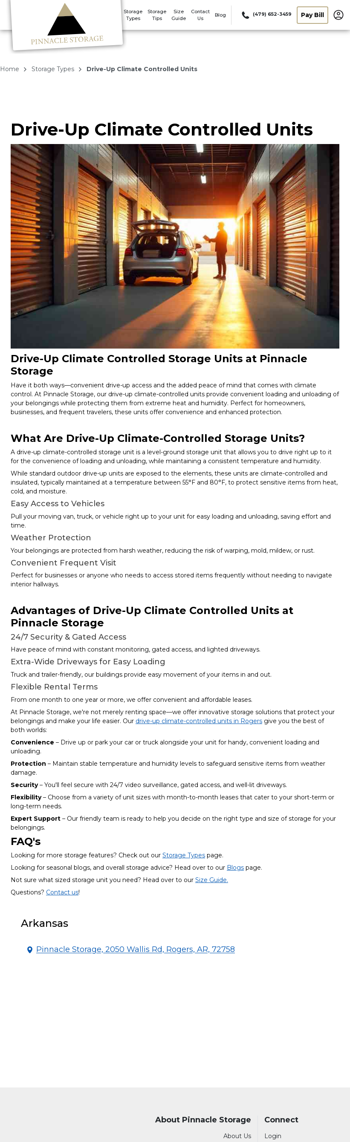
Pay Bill (312, 15)
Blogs (235, 867)
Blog (220, 15)
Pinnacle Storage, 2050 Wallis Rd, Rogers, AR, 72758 (135, 949)
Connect (281, 1120)
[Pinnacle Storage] (66, 27)
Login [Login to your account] (272, 1136)
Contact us (62, 892)
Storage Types (183, 855)
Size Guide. (211, 880)
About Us (237, 1136)
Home (10, 69)
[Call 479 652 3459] (266, 15)
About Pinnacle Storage (203, 1120)
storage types (54, 69)
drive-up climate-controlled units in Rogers (199, 721)
